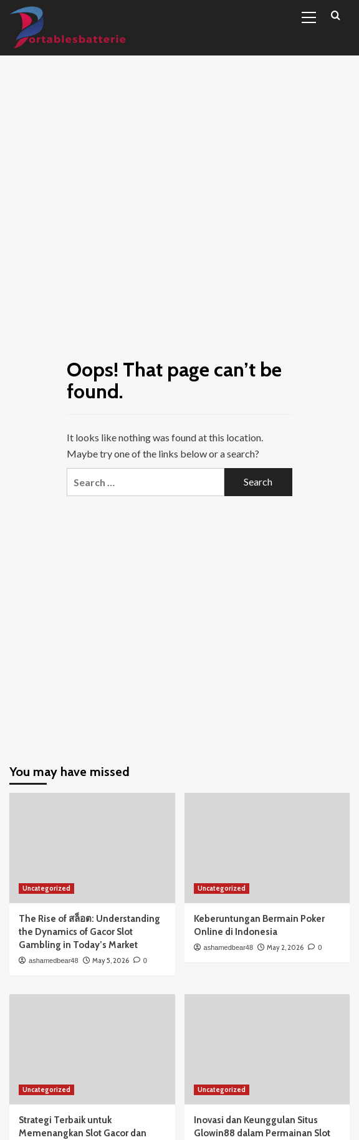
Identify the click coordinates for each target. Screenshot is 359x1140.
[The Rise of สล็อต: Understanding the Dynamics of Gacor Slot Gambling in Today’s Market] (92, 848)
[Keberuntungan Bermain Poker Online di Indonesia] (267, 848)
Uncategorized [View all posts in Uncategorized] (46, 888)
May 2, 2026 (285, 947)
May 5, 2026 (110, 960)
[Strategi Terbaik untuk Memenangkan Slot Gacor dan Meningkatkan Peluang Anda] (92, 1049)
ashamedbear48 (54, 960)
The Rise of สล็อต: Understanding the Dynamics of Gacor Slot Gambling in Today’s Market (89, 932)
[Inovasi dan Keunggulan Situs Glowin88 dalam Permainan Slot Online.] (267, 1049)
